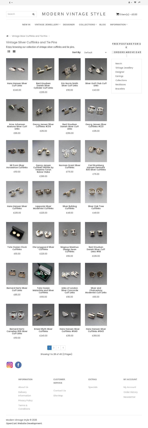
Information (118, 24)
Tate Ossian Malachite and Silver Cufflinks (43, 290)
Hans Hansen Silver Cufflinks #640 (70, 330)
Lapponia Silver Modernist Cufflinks (43, 207)
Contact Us (59, 390)
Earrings (119, 76)
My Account (130, 387)
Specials (92, 387)
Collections (87, 24)
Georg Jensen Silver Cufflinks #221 (95, 125)
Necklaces (120, 84)
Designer (69, 24)
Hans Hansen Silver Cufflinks (17, 207)
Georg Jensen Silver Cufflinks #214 (43, 125)
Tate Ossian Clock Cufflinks (17, 248)
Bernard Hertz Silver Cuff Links (17, 289)
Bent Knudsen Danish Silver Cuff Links (69, 126)
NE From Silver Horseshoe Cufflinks (17, 166)
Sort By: (76, 52)
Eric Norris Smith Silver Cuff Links (69, 84)
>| (63, 348)
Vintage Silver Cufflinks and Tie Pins (29, 36)
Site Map (58, 395)
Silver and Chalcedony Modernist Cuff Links (96, 290)
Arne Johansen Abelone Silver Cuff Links (17, 126)
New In (26, 24)
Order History (131, 392)
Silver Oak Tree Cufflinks (96, 207)
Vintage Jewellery (47, 24)
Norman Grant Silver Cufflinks (69, 166)
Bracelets (120, 88)
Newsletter (129, 396)
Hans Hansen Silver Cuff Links (17, 84)
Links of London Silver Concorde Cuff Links (69, 290)
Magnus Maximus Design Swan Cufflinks (70, 249)
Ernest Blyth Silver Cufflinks (43, 330)
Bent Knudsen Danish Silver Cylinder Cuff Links (43, 85)
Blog (102, 24)
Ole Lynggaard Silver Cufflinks (43, 248)
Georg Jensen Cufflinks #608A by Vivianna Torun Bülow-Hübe (43, 168)
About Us (23, 387)
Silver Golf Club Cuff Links (96, 84)
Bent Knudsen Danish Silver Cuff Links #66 (96, 249)
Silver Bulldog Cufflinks (70, 207)
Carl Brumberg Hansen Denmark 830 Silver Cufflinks (96, 167)
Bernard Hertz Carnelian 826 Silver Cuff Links (17, 331)
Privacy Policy (25, 400)
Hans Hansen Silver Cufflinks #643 (96, 330)
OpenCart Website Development (24, 423)
